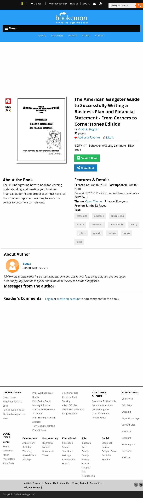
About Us (64, 483)
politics (82, 233)
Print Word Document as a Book (43, 411)
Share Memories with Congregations (73, 411)
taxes (79, 241)
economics (82, 215)
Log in (49, 299)
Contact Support (100, 409)
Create (42, 35)
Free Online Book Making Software (41, 403)
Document (47, 451)
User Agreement (100, 413)
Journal (105, 447)
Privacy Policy (79, 483)
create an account (68, 299)
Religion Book (109, 451)
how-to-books (116, 224)
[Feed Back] (94, 3)
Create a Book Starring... (69, 399)
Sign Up (74, 3)
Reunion (106, 459)
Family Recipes (86, 465)
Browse (72, 35)
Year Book (67, 451)
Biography (47, 442)
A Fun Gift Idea (69, 405)
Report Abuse (99, 417)
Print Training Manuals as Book (44, 419)
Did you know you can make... (14, 416)
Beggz (27, 263)
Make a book (9, 397)
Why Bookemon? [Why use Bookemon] (58, 3)
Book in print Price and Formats (128, 451)
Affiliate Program (32, 483)
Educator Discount (126, 434)
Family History (85, 457)
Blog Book (107, 442)
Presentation (68, 459)
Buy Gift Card (128, 424)
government (97, 224)
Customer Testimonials (104, 401)
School (65, 447)
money (133, 224)
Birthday (26, 447)
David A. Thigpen (88, 129)
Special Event (29, 455)
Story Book (8, 462)
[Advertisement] (71, 68)
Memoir (46, 447)
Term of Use (96, 483)
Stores (86, 35)
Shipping (126, 411)
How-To (66, 463)
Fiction (6, 446)
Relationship (88, 475)
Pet (83, 471)
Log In (86, 3)
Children (86, 442)
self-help (97, 233)
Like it (110, 137)
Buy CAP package (131, 418)
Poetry (6, 454)
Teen (84, 447)
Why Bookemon (32, 487)
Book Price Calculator (127, 402)
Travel (45, 455)
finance (80, 224)
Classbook (67, 442)
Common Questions (102, 405)
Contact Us (50, 483)
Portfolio (106, 455)
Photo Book (9, 458)
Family (85, 451)
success (112, 233)
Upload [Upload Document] (36, 3)
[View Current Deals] (22, 3)
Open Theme (93, 201)
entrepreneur (117, 215)
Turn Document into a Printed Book (43, 427)
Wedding (27, 451)
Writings (66, 455)
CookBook (8, 450)
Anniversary (28, 442)
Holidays (26, 459)
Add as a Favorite (89, 137)
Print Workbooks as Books (42, 395)
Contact (100, 35)
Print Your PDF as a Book (12, 403)
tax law (126, 233)
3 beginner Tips (70, 392)
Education (57, 35)
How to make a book (13, 409)
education (99, 215)
